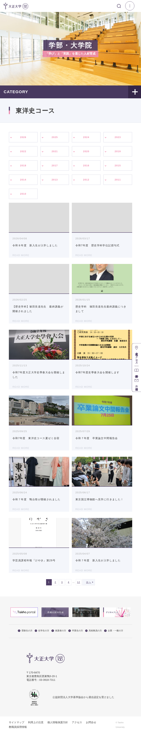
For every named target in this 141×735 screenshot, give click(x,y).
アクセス (77, 724)
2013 (54, 181)
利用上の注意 (36, 724)
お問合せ (91, 724)
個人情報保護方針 (57, 724)
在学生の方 (42, 632)
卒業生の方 (75, 632)
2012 (86, 181)
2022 (23, 151)
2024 (86, 137)
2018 (23, 166)
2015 (117, 166)
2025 (54, 137)
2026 (23, 137)
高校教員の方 (93, 632)
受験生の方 (25, 632)
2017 (54, 166)
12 (78, 584)
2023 (117, 137)
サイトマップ (16, 724)
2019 (117, 151)
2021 (54, 151)
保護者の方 (58, 632)
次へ (88, 584)
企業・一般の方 (113, 632)
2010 (23, 195)
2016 (86, 166)
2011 (117, 181)
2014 (23, 181)
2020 (86, 151)
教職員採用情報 (18, 728)
